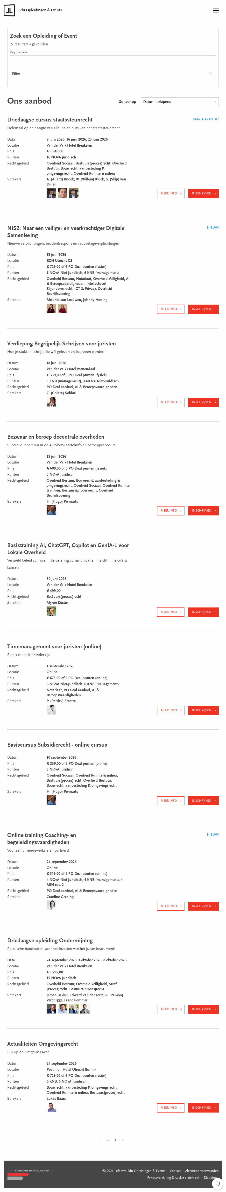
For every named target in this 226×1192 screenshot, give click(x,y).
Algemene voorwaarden (202, 1171)
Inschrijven (201, 193)
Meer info (169, 193)
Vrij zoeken (18, 52)
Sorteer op (127, 102)
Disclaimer (211, 1178)
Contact (175, 1171)
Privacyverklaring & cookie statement (173, 1178)
